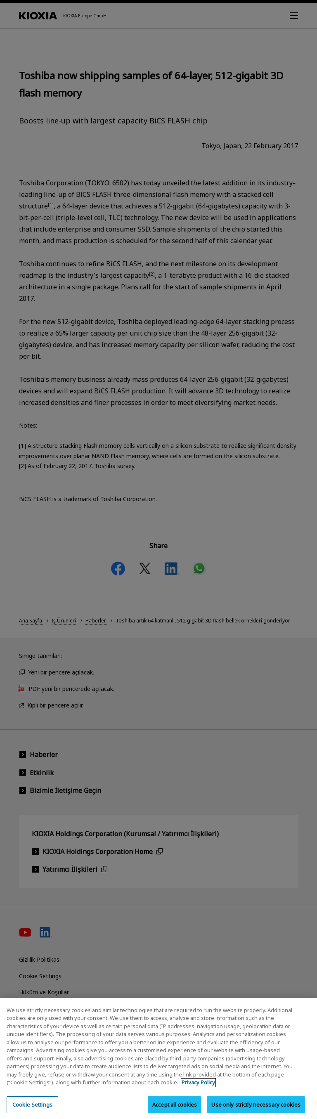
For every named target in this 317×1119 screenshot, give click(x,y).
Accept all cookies (174, 1109)
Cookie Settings (32, 1109)
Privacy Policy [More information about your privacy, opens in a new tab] (198, 1087)
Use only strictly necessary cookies (255, 1109)
